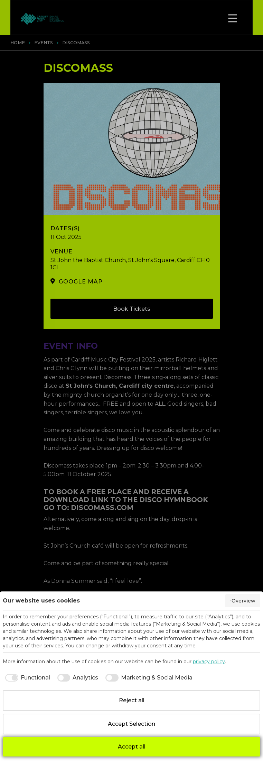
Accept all (131, 746)
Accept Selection (131, 724)
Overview (242, 601)
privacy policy (209, 661)
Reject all (131, 700)
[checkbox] (26, 678)
